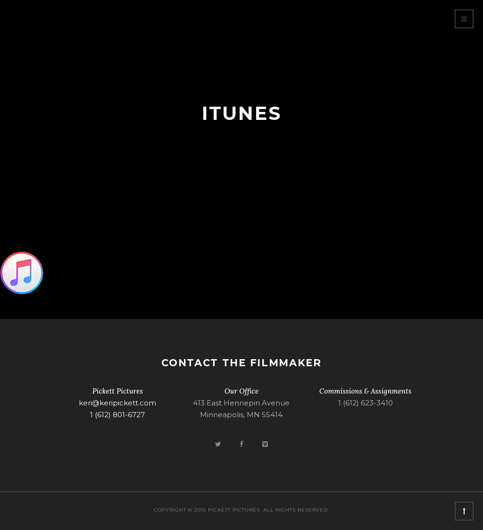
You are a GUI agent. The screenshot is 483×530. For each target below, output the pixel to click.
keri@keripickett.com (117, 402)
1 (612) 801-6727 (117, 414)
